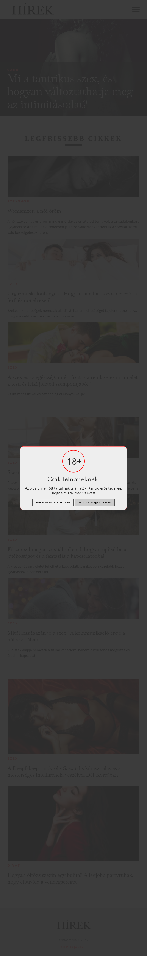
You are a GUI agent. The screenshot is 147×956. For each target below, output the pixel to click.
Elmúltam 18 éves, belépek (53, 502)
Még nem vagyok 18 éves (94, 502)
